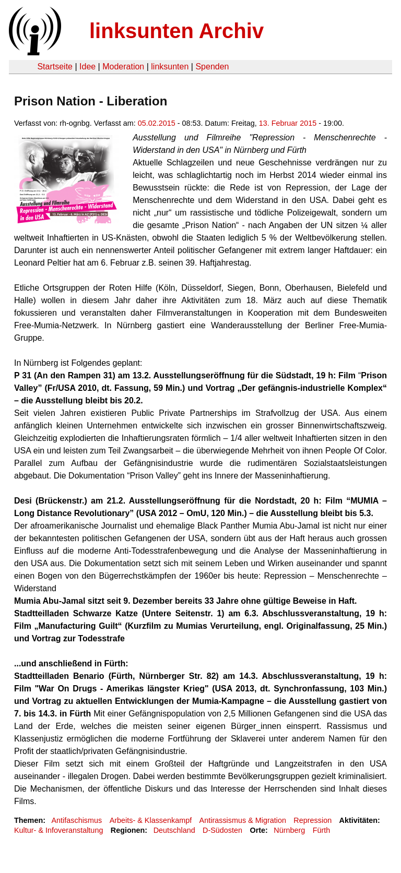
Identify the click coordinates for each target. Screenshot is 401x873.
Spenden (212, 66)
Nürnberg (289, 830)
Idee (87, 66)
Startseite (55, 66)
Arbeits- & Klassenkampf (151, 820)
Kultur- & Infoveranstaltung (58, 830)
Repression (312, 820)
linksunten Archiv (176, 30)
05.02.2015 (156, 123)
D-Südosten (222, 830)
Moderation (123, 66)
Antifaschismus (76, 820)
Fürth (322, 830)
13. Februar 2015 (287, 123)
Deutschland (174, 830)
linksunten (169, 66)
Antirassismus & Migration (242, 820)
